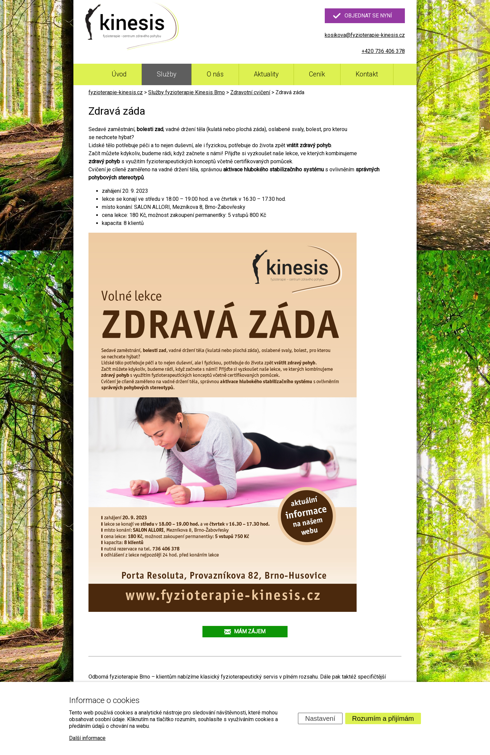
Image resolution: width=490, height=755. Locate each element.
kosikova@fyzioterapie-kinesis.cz (365, 35)
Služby (166, 74)
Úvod (119, 74)
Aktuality (266, 74)
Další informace (87, 738)
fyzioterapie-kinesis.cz (115, 92)
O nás (215, 74)
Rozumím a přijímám (383, 718)
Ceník (317, 74)
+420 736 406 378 (383, 51)
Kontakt (367, 74)
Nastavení (320, 718)
